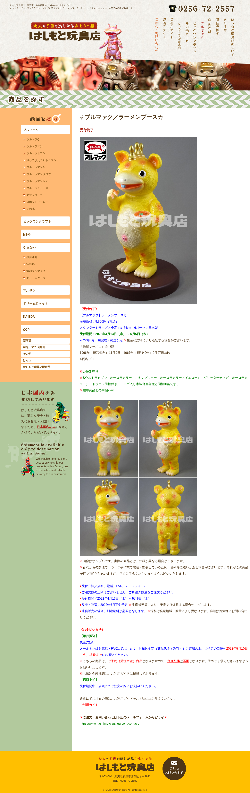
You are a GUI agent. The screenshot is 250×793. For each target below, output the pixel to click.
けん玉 (27, 360)
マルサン (29, 290)
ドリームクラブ (36, 278)
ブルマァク (31, 129)
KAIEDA (29, 316)
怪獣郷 (30, 264)
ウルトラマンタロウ (38, 174)
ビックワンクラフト (37, 221)
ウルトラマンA (35, 167)
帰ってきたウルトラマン (41, 160)
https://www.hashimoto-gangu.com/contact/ (109, 723)
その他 (30, 208)
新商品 (27, 340)
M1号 (26, 234)
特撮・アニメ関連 (34, 347)
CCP (26, 329)
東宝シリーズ (34, 195)
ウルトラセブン (36, 153)
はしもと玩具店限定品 (36, 366)
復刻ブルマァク (36, 271)
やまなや (29, 247)
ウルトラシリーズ (37, 188)
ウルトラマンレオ (37, 181)
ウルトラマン (34, 146)
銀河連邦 (31, 257)
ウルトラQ (32, 139)
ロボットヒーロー (37, 201)
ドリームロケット (35, 303)
